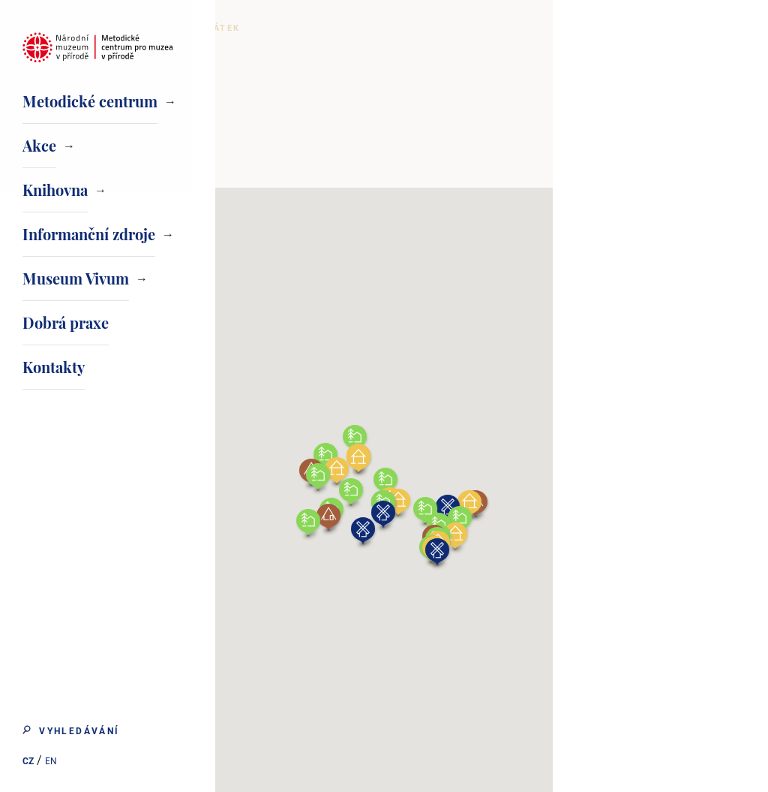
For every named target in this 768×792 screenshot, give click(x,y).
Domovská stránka (303, 28)
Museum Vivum (75, 278)
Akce (39, 145)
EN (50, 762)
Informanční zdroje (88, 234)
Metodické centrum (90, 101)
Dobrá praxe (65, 322)
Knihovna (55, 189)
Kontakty (53, 367)
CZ (26, 762)
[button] (578, 533)
